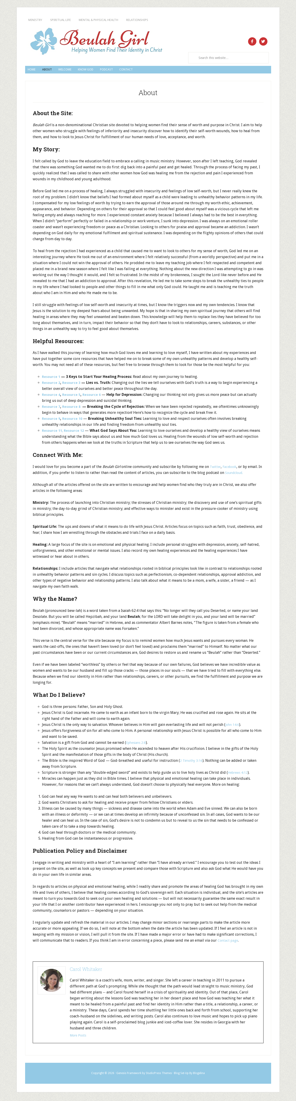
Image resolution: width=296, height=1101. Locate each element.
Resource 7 (51, 408)
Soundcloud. (239, 474)
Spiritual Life (77, 20)
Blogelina (199, 1074)
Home (37, 70)
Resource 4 (51, 396)
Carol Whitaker (86, 971)
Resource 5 (73, 396)
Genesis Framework (128, 1074)
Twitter (216, 468)
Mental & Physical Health (132, 20)
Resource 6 (94, 396)
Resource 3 (73, 384)
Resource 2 (51, 384)
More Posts (79, 1037)
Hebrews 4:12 (239, 774)
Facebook (232, 468)
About (62, 70)
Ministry (40, 20)
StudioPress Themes (159, 1074)
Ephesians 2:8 (137, 744)
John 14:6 (233, 726)
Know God (124, 70)
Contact (186, 70)
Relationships (188, 20)
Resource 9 (51, 420)
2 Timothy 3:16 (192, 762)
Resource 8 (73, 408)
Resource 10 (74, 420)
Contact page (228, 942)
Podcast (156, 70)
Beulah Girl (95, 42)
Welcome (90, 70)
